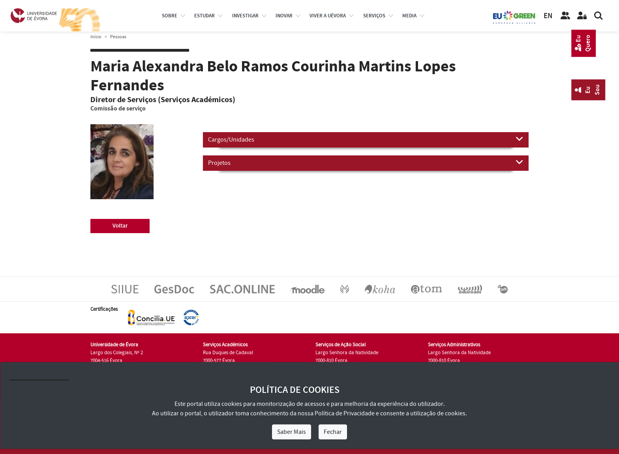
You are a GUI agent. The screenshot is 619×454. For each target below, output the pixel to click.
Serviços (374, 15)
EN (548, 16)
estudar (204, 15)
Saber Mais (291, 432)
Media (409, 15)
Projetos (365, 162)
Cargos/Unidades (365, 139)
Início (95, 37)
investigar (245, 15)
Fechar (333, 432)
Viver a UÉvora (328, 15)
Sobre (169, 15)
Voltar (120, 226)
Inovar (284, 15)
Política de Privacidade (345, 413)
